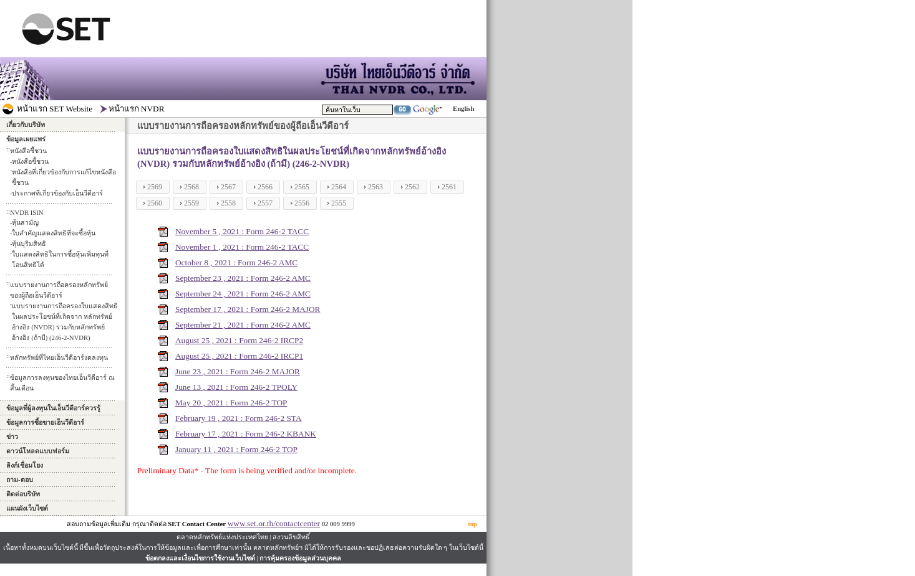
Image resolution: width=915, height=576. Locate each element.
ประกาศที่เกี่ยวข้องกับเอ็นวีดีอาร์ (57, 193)
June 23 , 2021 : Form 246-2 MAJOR (237, 371)
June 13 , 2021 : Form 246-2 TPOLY (236, 387)
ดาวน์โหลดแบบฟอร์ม (37, 451)
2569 (154, 186)
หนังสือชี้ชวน (30, 161)
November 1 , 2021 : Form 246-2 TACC (242, 247)
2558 (228, 203)
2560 (154, 203)
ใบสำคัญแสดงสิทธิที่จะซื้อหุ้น (53, 233)
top (472, 524)
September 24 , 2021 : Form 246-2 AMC (243, 293)
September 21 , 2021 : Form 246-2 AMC (243, 324)
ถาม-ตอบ (19, 479)
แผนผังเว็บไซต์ (27, 508)
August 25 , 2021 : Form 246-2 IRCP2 (239, 340)
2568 (191, 186)
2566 (265, 186)
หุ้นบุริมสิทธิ (29, 243)
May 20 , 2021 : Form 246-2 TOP (231, 402)
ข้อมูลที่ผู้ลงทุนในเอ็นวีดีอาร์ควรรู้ (53, 408)
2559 (191, 203)
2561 (449, 186)
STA (293, 418)
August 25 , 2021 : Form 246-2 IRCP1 (239, 356)
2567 (228, 186)
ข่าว (12, 436)
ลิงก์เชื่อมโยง (24, 465)
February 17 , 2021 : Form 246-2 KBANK (245, 433)
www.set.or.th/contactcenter (274, 523)
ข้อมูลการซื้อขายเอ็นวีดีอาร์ (45, 422)
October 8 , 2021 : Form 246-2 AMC (236, 262)
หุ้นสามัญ (25, 222)
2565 (301, 186)
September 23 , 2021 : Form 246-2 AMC (243, 278)
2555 (338, 203)
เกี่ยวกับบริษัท (25, 124)
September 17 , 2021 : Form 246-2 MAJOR (248, 309)
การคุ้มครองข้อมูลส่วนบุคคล (300, 558)
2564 (338, 186)
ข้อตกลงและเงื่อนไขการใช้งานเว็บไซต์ (200, 558)
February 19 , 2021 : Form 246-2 (230, 418)
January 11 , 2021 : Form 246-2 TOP (236, 449)
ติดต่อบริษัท (23, 494)
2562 (412, 186)
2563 (375, 186)
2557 (265, 203)
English (463, 108)
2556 (301, 203)
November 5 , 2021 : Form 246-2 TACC (242, 231)
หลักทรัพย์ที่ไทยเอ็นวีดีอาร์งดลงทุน (59, 357)
